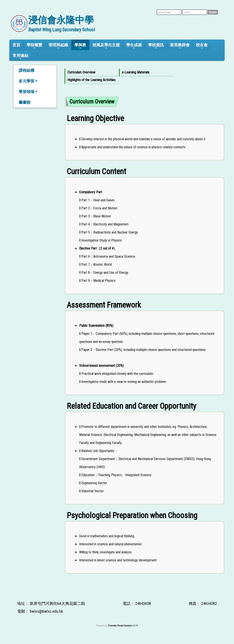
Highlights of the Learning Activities (91, 80)
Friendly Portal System (120, 625)
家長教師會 (180, 46)
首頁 (16, 45)
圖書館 (24, 102)
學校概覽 (34, 46)
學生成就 (134, 46)
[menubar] (145, 76)
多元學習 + (28, 81)
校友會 (202, 46)
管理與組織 (58, 46)
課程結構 (26, 70)
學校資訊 (156, 46)
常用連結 (20, 56)
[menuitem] (92, 72)
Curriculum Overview (81, 72)
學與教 (80, 46)
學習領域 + (28, 91)
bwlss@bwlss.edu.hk (46, 611)
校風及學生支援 (106, 46)
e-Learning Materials (135, 72)
